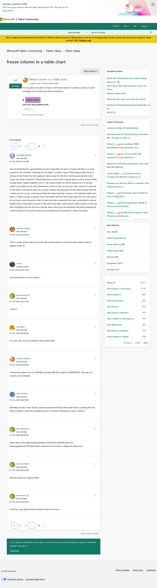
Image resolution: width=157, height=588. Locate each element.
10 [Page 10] (38, 146)
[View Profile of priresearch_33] (22, 495)
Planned (111, 257)
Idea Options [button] (90, 71)
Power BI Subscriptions (127, 128)
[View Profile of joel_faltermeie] (22, 428)
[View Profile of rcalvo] (19, 263)
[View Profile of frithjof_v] (111, 144)
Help (135, 26)
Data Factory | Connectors (119, 288)
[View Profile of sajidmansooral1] (23, 295)
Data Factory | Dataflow (118, 330)
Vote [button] (16, 86)
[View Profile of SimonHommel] (113, 134)
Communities (80, 19)
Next (145, 342)
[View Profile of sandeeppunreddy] (23, 155)
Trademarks (151, 570)
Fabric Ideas (53, 51)
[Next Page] (44, 146)
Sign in (126, 26)
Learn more (8, 10)
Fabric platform (114, 294)
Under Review (113, 250)
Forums (45, 19)
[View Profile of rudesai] (110, 128)
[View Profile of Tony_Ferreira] (22, 393)
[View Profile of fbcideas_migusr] (23, 228)
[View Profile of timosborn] (111, 183)
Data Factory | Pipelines (118, 312)
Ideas (68, 19)
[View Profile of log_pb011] (20, 326)
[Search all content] (121, 32)
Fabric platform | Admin (118, 336)
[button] (96, 155)
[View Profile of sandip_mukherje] (23, 358)
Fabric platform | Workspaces (120, 318)
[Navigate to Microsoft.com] (7, 19)
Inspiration (57, 19)
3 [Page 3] (26, 146)
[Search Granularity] (78, 32)
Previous (128, 342)
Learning (102, 19)
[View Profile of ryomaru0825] (113, 173)
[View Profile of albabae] (110, 163)
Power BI (27, 109)
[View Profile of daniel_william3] (23, 463)
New (109, 231)
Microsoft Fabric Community (24, 51)
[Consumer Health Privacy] (35, 579)
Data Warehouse (114, 324)
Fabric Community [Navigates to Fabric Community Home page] (28, 19)
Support (114, 19)
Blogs (92, 19)
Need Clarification (115, 238)
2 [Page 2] (20, 146)
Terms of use (138, 570)
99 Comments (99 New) (33, 114)
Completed (112, 263)
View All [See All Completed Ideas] (111, 112)
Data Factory (113, 306)
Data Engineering (115, 300)
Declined (111, 269)
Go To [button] (143, 26)
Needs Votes (33, 100)
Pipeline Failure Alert (116, 93)
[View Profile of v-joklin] (32, 83)
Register (116, 26)
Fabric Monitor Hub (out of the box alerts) (126, 99)
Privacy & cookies (123, 570)
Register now (85, 40)
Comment (14, 550)
